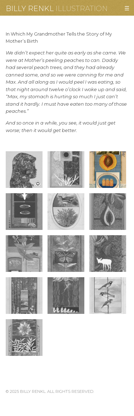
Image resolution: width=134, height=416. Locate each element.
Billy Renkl (30, 8)
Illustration (81, 8)
